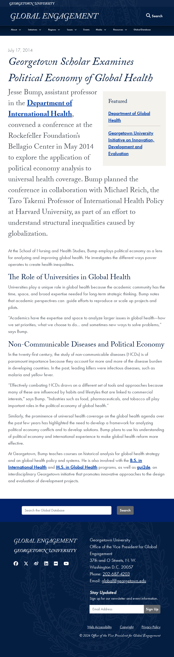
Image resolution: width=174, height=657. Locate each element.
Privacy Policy (151, 627)
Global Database (142, 29)
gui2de (143, 467)
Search (125, 510)
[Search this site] (154, 16)
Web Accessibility (99, 627)
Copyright (126, 627)
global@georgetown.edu (124, 581)
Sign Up (152, 609)
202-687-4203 (116, 574)
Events (86, 29)
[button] (16, 30)
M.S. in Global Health (76, 467)
